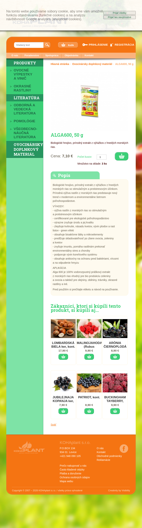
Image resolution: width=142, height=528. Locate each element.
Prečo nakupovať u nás (73, 465)
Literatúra (27, 97)
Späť (53, 424)
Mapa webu (66, 481)
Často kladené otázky (72, 469)
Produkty (25, 62)
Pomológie (24, 121)
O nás (14, 55)
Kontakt (88, 55)
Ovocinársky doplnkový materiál (28, 149)
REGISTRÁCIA (122, 44)
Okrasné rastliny (22, 88)
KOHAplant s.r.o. (75, 442)
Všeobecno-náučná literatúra (25, 133)
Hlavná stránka (60, 64)
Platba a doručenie (70, 473)
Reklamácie (103, 459)
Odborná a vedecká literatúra (25, 109)
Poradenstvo (31, 55)
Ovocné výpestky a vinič (23, 74)
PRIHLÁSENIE (96, 44)
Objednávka (71, 55)
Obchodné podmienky (109, 456)
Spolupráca (51, 55)
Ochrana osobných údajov (75, 477)
